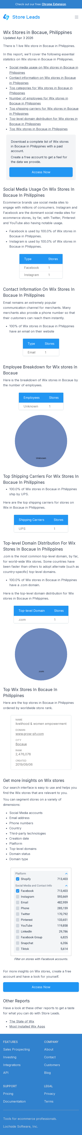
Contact (50, 1057)
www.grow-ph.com (30, 734)
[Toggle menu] (76, 17)
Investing (9, 1057)
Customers (52, 1065)
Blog (47, 1073)
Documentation (14, 1101)
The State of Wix (21, 1021)
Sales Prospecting (16, 1049)
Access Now (41, 172)
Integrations (12, 1065)
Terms (48, 1101)
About (48, 1049)
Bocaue (21, 744)
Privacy (49, 1094)
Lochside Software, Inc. (20, 1126)
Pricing (8, 1094)
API (6, 1073)
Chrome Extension (54, 4)
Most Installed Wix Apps (27, 1026)
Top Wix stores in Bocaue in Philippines (38, 129)
